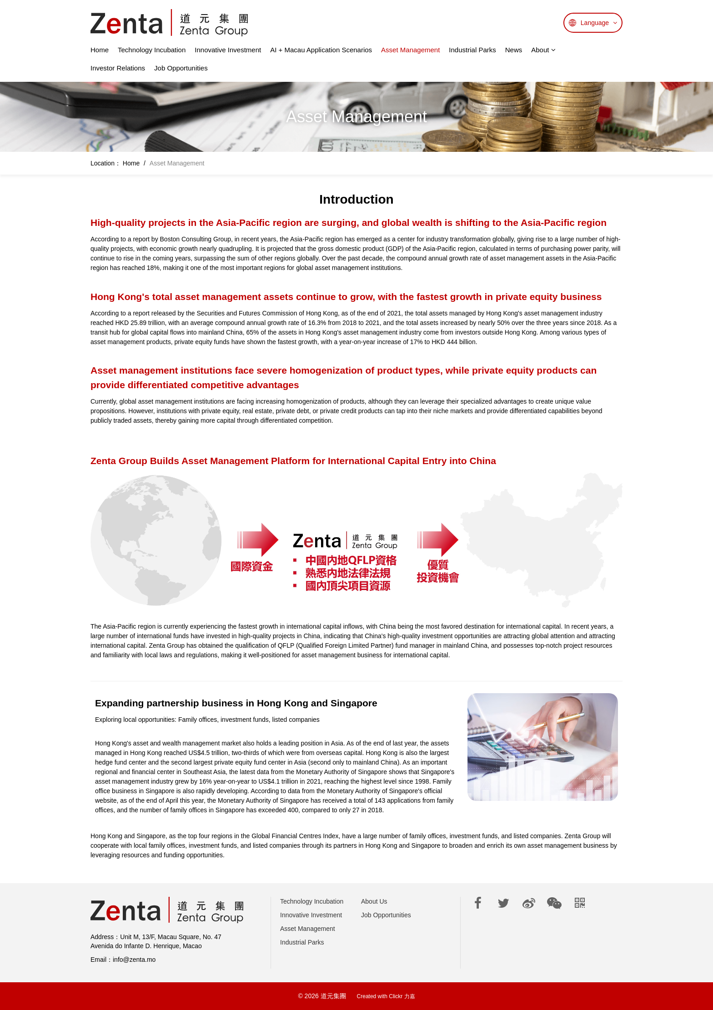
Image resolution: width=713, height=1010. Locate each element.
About (543, 50)
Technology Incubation (152, 50)
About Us (374, 901)
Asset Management (410, 50)
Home (99, 50)
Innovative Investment (228, 50)
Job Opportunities (181, 68)
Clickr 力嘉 (402, 996)
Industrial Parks (472, 50)
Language (599, 22)
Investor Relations (117, 68)
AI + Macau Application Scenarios (321, 50)
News (513, 50)
